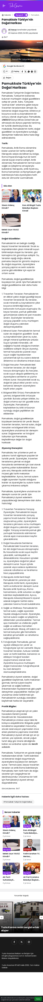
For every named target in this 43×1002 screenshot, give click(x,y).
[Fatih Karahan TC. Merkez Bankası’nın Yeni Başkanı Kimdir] (31, 850)
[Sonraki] (41, 917)
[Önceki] (2, 917)
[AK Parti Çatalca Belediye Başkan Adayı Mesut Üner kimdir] (31, 873)
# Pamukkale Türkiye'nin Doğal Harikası (17, 802)
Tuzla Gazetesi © (9, 965)
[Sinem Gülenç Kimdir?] (11, 200)
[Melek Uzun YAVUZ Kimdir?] (11, 224)
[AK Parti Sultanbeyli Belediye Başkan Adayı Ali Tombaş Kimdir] (11, 873)
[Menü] (4, 5)
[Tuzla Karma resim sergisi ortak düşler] (21, 917)
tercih (35, 744)
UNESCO (6, 119)
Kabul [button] (38, 999)
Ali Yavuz (12, 29)
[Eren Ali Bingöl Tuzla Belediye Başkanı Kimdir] (31, 200)
